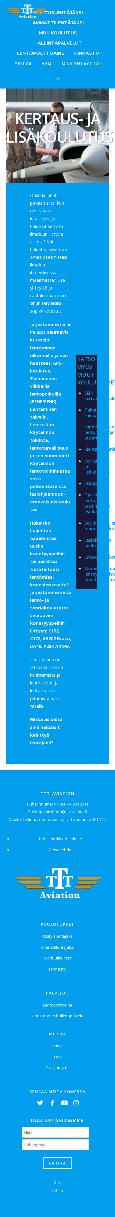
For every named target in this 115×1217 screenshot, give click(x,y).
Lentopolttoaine (40, 53)
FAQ (46, 63)
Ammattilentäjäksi (58, 23)
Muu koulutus (58, 33)
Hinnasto (86, 53)
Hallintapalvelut (58, 43)
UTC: (57, 1182)
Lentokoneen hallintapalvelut (57, 1015)
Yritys (22, 63)
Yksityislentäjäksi (58, 12)
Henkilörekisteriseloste (60, 838)
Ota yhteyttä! (81, 63)
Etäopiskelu (96, 483)
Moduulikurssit (57, 958)
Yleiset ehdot (60, 850)
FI (57, 78)
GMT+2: (57, 1190)
